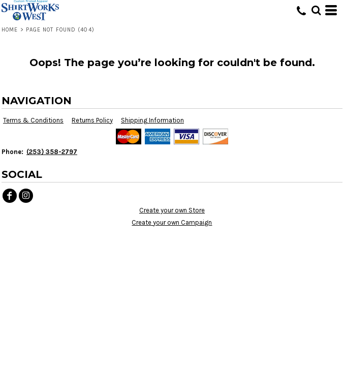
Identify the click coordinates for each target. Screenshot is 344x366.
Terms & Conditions (33, 120)
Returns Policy (92, 120)
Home (10, 29)
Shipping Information (152, 120)
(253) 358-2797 (51, 152)
